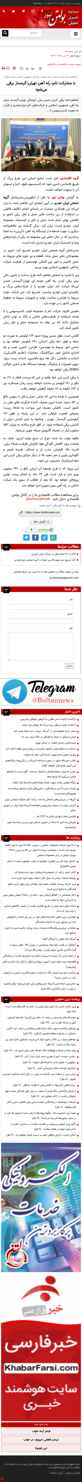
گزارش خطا (41, 522)
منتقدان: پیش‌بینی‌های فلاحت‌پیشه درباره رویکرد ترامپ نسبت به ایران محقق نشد (40, 930)
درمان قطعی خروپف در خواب (41, 1439)
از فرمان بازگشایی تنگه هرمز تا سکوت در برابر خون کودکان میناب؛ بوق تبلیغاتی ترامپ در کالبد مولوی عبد (40, 1093)
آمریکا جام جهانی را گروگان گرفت (59, 939)
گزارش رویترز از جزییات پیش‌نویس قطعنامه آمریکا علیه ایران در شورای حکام (39, 807)
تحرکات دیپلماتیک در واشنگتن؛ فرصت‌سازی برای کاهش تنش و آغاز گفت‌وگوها (41, 1104)
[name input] (41, 607)
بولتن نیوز (57, 197)
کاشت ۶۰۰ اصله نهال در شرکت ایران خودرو (54, 554)
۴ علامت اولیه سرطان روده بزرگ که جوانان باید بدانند (49, 725)
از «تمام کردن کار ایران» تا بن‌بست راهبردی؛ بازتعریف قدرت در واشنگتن (39, 956)
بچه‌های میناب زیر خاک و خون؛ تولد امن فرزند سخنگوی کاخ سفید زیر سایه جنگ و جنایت (40, 1042)
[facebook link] (35, 537)
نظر (71, 628)
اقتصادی (61, 64)
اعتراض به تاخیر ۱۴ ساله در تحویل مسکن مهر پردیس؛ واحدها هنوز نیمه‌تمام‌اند (41, 824)
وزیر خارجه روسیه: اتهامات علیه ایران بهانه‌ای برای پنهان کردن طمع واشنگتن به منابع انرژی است (42, 886)
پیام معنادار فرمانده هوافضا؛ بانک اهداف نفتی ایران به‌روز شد (40, 1050)
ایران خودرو (45, 505)
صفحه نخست (74, 64)
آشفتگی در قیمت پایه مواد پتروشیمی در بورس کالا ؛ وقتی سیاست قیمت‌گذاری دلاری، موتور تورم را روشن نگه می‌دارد (42, 947)
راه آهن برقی (59, 505)
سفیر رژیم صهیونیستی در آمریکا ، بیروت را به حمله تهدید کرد (45, 731)
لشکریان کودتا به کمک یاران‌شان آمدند (51, 1068)
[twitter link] (26, 537)
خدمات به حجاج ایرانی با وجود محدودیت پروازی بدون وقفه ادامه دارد (41, 749)
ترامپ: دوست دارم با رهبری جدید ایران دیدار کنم (45, 1056)
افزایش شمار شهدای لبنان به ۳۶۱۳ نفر (56, 816)
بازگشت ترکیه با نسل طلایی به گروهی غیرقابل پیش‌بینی (48, 719)
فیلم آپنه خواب (41, 1431)
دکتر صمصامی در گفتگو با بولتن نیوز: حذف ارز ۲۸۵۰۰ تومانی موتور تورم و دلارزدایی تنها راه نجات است (39, 897)
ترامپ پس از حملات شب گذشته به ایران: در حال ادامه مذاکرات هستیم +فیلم (39, 1076)
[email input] (41, 621)
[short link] (42, 512)
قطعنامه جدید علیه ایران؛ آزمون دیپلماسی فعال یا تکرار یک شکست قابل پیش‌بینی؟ (39, 964)
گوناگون (51, 64)
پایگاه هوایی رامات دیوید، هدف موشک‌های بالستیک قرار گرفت (44, 783)
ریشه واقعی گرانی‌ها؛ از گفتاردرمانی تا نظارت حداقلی (44, 1085)
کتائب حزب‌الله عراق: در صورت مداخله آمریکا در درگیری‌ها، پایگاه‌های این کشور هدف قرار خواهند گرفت (40, 763)
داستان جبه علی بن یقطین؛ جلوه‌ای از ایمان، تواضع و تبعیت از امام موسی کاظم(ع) (41, 863)
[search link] (5, 33)
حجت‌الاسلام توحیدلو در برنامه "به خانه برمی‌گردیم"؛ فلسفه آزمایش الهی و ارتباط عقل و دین (41, 1020)
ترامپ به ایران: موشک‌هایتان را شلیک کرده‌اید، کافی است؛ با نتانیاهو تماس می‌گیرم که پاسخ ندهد (41, 774)
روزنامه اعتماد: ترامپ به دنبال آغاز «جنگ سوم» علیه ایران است (44, 878)
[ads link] (41, 692)
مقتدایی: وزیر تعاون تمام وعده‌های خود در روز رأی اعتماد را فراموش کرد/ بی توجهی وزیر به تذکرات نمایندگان (41, 919)
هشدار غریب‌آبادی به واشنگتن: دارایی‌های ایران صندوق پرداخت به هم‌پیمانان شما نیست (42, 791)
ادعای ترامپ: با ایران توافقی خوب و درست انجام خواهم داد (41, 1135)
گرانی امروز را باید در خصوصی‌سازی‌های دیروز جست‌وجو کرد (45, 872)
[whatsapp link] (53, 537)
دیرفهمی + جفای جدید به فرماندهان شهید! (49, 1062)
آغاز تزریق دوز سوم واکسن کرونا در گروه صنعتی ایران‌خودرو (45, 560)
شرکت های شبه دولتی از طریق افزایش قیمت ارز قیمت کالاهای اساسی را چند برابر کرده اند (40, 908)
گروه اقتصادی (70, 178)
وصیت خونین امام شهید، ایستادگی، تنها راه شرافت (50, 755)
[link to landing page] (60, 17)
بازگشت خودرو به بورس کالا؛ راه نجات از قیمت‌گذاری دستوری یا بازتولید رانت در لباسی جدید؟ (39, 975)
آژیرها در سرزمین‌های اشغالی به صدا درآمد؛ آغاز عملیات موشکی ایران (40, 799)
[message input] (41, 647)
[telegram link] (44, 537)
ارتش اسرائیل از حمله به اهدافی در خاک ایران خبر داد (48, 737)
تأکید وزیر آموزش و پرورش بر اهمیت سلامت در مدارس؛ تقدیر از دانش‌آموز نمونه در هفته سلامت (43, 1126)
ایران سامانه (57, 1473)
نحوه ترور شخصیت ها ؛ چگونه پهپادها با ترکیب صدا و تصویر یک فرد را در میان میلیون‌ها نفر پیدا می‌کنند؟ (40, 1115)
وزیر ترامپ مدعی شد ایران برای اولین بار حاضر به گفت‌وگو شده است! (40, 1009)
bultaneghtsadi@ (38, 499)
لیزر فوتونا (41, 1448)
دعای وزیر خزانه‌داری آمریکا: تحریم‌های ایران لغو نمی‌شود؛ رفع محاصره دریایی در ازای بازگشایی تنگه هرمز (40, 986)
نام (71, 599)
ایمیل (70, 614)
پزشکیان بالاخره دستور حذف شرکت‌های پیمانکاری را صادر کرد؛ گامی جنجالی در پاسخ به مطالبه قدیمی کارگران (41, 1031)
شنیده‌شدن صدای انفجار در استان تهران (55, 743)
